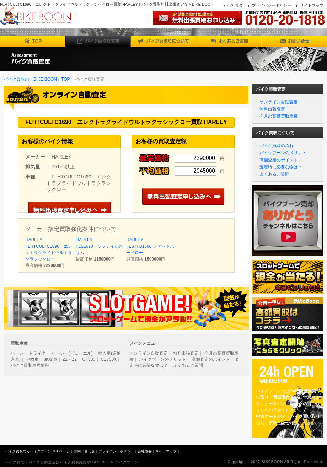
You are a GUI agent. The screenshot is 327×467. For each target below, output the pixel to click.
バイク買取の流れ (276, 145)
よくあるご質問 (274, 174)
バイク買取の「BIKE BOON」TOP (37, 79)
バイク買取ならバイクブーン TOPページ (37, 451)
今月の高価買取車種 (278, 116)
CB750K (109, 359)
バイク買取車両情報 (30, 365)
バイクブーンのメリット (282, 152)
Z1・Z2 (70, 359)
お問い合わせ (84, 451)
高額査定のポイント (278, 159)
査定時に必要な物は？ (280, 167)
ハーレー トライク (28, 353)
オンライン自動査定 (278, 102)
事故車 (32, 359)
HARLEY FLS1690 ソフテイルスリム (99, 246)
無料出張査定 (272, 109)
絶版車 (50, 359)
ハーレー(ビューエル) (72, 353)
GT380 (88, 359)
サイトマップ (311, 5)
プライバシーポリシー (271, 5)
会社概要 (235, 5)
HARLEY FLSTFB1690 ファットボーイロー (150, 246)
